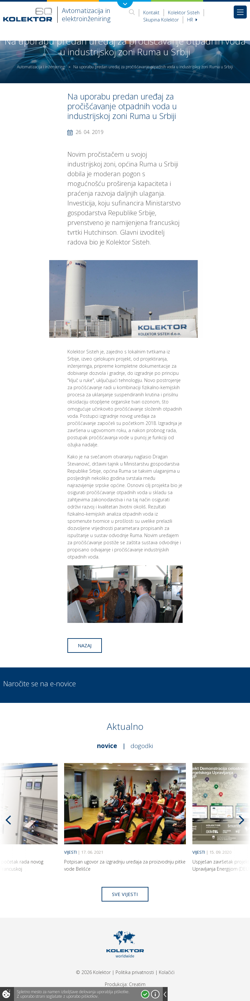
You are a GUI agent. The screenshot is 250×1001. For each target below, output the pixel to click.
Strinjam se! (145, 994)
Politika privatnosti (135, 972)
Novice (107, 746)
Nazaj (84, 645)
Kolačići (166, 972)
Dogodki (142, 746)
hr (192, 20)
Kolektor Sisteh (184, 12)
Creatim (137, 984)
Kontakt (151, 12)
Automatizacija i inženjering (41, 67)
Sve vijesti (125, 894)
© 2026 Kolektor (93, 972)
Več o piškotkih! (155, 994)
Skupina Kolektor (161, 20)
